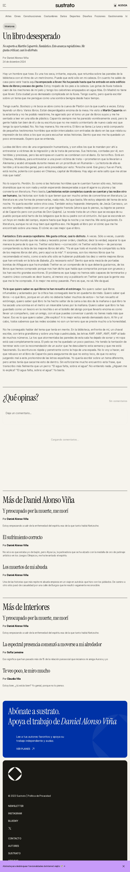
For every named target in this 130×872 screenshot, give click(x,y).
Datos (63, 16)
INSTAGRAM (15, 813)
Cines (17, 16)
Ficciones (100, 16)
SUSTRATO (14, 853)
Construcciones (32, 16)
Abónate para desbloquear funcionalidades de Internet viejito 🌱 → (34, 866)
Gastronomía (115, 16)
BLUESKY (13, 820)
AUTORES (13, 845)
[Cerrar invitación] (123, 866)
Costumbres (51, 16)
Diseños (87, 16)
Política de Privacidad (39, 795)
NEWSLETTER (16, 806)
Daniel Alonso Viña (17, 57)
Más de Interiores (26, 607)
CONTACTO (14, 838)
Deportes (75, 16)
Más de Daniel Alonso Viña (38, 500)
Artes (8, 16)
